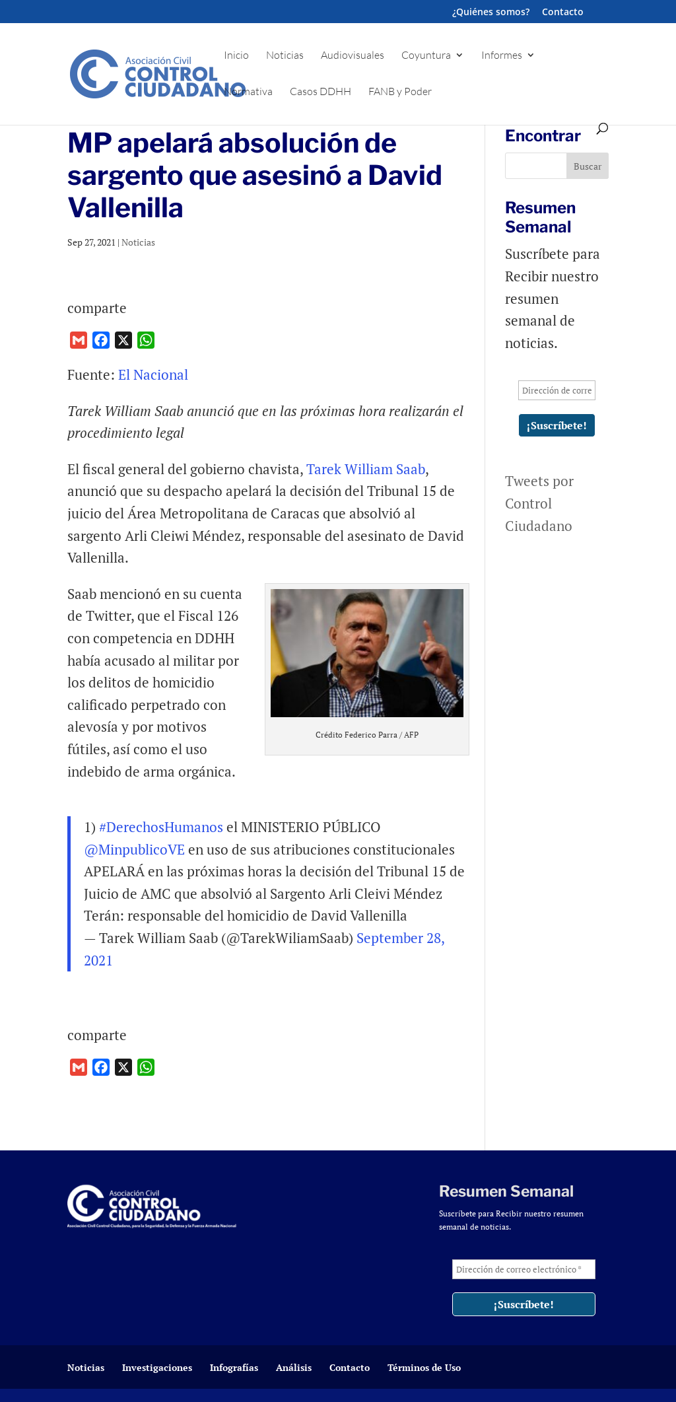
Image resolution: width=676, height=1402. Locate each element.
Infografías (234, 1367)
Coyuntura (426, 55)
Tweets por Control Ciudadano (539, 503)
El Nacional (154, 374)
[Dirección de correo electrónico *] (556, 390)
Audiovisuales (352, 55)
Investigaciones (157, 1367)
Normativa (248, 92)
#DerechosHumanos (161, 827)
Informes (501, 55)
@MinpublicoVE (134, 849)
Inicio (236, 55)
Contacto (563, 12)
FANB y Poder (400, 92)
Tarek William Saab (365, 469)
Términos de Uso (424, 1367)
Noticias (285, 55)
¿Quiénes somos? (490, 12)
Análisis (294, 1367)
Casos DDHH (320, 92)
